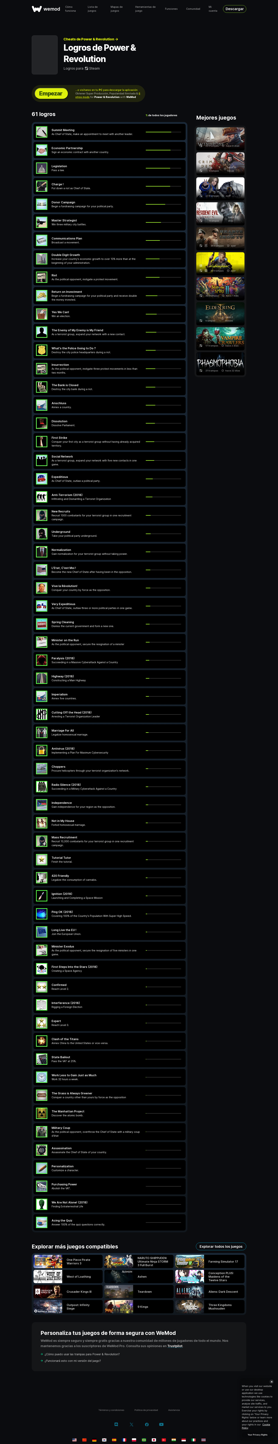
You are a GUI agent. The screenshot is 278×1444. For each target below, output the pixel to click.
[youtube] (161, 1425)
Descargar (235, 9)
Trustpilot (174, 1346)
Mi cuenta (213, 8)
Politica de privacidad (146, 1410)
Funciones (171, 8)
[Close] (271, 1382)
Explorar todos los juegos (221, 1246)
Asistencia (174, 1410)
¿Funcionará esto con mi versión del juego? (73, 1361)
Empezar (50, 93)
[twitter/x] (131, 1425)
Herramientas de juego (145, 8)
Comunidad (193, 8)
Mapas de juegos (117, 8)
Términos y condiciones (111, 1410)
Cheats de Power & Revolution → (90, 39)
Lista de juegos (93, 8)
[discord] (116, 1425)
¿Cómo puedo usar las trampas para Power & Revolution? (82, 1354)
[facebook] (147, 1425)
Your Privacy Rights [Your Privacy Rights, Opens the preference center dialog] (257, 1434)
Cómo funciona (70, 8)
